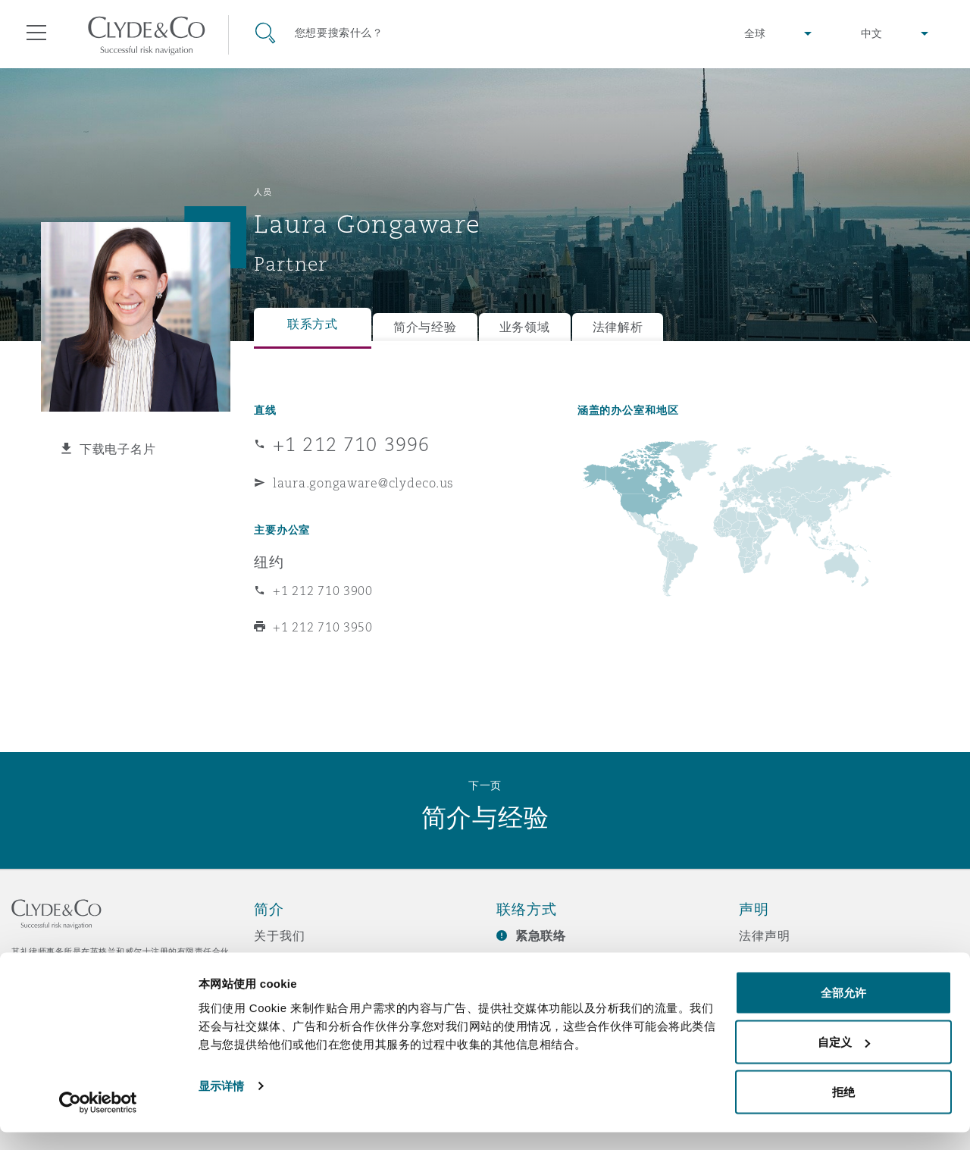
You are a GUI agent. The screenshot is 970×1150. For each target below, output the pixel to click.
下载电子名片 (117, 448)
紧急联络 (540, 936)
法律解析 (618, 327)
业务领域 (524, 327)
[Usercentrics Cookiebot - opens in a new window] (98, 1120)
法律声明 (764, 935)
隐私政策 (764, 962)
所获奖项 (279, 962)
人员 (262, 191)
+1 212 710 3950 (323, 627)
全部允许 (843, 1010)
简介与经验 (425, 327)
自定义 (844, 1060)
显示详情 (221, 1103)
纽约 (269, 562)
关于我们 (279, 935)
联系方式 (312, 324)
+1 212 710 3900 (323, 590)
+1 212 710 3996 (351, 444)
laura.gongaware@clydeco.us (363, 482)
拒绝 (843, 1109)
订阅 (509, 962)
